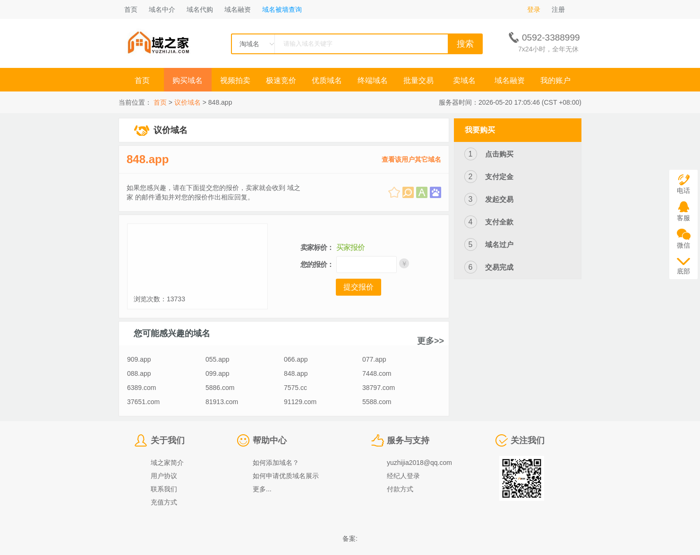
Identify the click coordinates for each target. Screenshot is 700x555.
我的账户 (555, 80)
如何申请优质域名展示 (286, 476)
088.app (139, 373)
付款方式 (400, 489)
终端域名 (373, 80)
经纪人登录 (403, 476)
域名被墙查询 (282, 9)
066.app (296, 359)
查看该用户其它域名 (411, 159)
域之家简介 (167, 462)
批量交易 (418, 80)
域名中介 (162, 9)
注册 (558, 9)
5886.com (219, 387)
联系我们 (164, 489)
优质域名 (327, 80)
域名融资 (237, 9)
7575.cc (295, 387)
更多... (262, 489)
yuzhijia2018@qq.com (419, 462)
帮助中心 (270, 440)
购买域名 (188, 80)
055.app (217, 359)
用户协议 (164, 476)
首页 (130, 9)
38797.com (378, 387)
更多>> (430, 341)
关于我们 (168, 440)
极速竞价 (281, 80)
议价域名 (187, 102)
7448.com (376, 373)
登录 (533, 9)
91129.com (300, 402)
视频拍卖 (235, 80)
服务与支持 (408, 440)
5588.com (376, 402)
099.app (217, 373)
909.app (139, 359)
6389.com (141, 387)
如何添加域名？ (276, 462)
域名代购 (200, 9)
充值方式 (164, 502)
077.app (374, 359)
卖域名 (464, 80)
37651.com (143, 402)
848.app (148, 159)
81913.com (221, 402)
